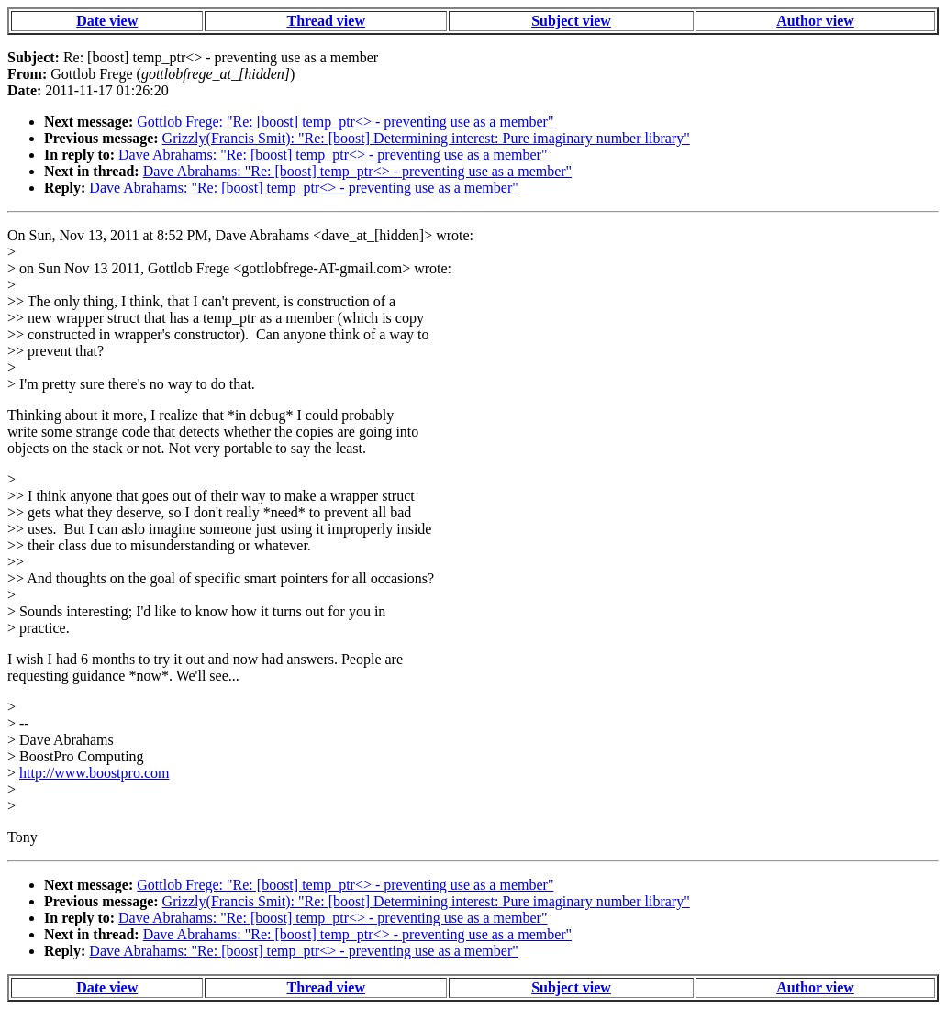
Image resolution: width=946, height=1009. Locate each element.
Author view (815, 20)
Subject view (571, 20)
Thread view (325, 20)
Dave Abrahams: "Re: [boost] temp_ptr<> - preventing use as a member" (332, 154)
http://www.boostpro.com (94, 773)
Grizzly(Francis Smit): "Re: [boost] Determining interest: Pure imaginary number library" (426, 138)
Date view (107, 20)
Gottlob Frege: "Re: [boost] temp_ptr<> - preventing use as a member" (345, 121)
